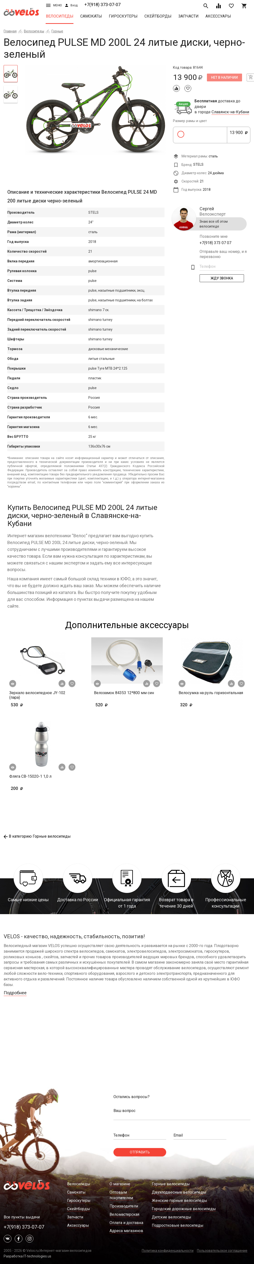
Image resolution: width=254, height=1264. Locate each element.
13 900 (239, 135)
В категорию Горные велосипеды (37, 836)
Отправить (140, 1152)
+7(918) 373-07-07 (102, 4)
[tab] (10, 73)
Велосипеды (59, 16)
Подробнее (15, 992)
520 (115, 704)
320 (200, 704)
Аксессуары (218, 16)
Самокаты (91, 16)
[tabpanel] (95, 110)
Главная (10, 31)
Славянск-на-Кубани (230, 112)
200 (31, 788)
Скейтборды (158, 16)
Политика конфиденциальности (167, 1251)
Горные (57, 31)
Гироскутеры (123, 16)
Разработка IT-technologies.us (27, 1256)
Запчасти (188, 16)
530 (24, 704)
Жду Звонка (222, 278)
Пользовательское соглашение (222, 1251)
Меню (54, 5)
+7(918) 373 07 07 (215, 242)
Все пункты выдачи (22, 1217)
